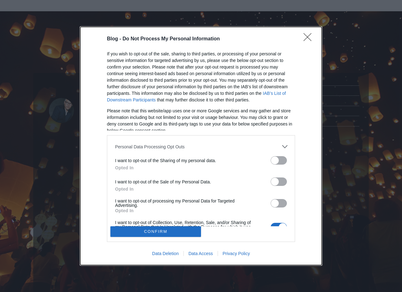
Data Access (200, 253)
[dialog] (201, 146)
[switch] (279, 160)
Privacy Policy (236, 253)
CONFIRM (155, 231)
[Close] (309, 39)
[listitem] (201, 146)
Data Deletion (165, 253)
